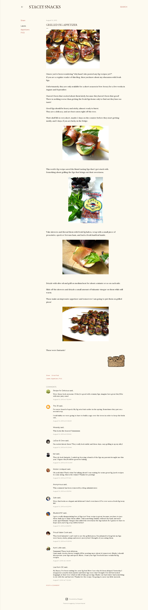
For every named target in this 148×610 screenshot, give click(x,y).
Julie (55, 498)
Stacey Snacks (45, 7)
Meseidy (56, 427)
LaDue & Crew (59, 441)
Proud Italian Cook (60, 532)
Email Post (55, 375)
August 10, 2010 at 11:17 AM (62, 478)
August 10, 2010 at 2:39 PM (62, 491)
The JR (56, 406)
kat (54, 454)
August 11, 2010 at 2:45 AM (62, 561)
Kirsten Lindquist (60, 469)
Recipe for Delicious (61, 391)
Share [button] (23, 20)
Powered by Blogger (74, 599)
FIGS (23, 33)
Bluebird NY (58, 513)
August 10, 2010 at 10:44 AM (62, 463)
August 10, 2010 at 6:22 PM (62, 506)
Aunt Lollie (57, 548)
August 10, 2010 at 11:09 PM (62, 541)
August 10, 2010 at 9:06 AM (62, 421)
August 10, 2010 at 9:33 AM (62, 434)
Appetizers (25, 30)
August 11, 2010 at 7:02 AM (62, 580)
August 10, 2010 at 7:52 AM (62, 399)
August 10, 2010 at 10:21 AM (62, 447)
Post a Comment (52, 585)
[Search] (123, 7)
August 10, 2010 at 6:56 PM (62, 526)
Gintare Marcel (80, 603)
